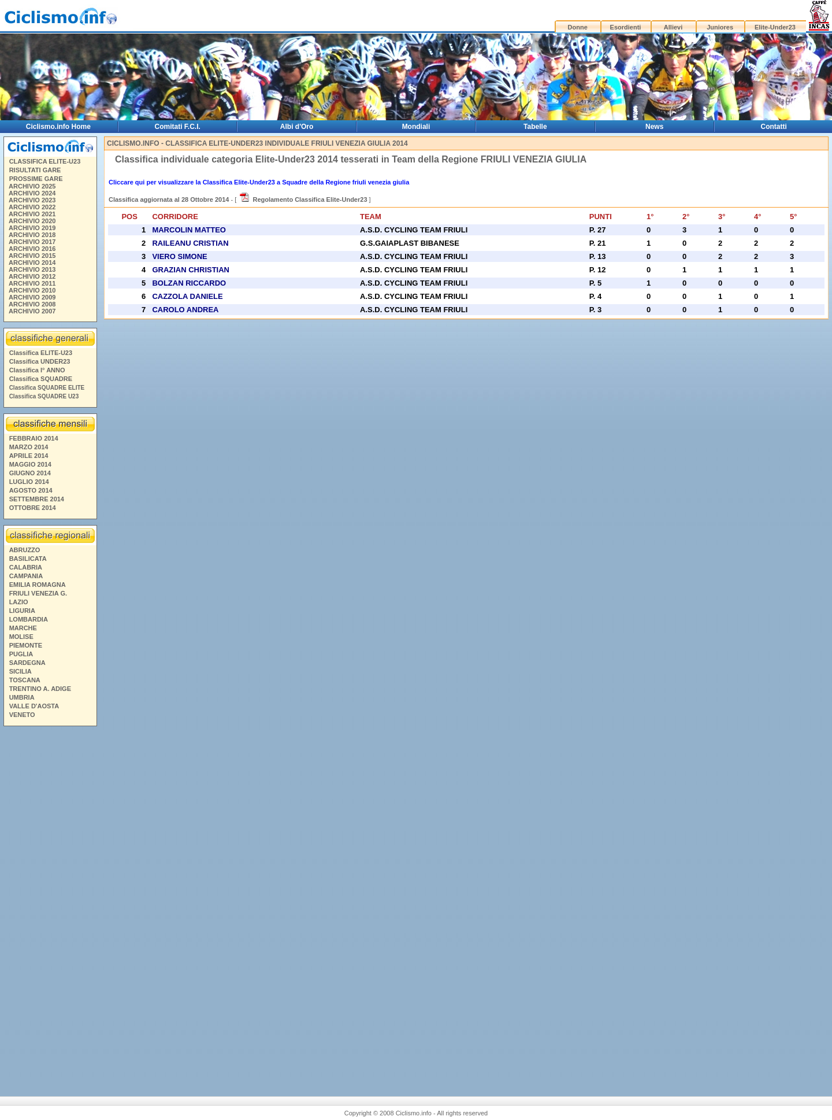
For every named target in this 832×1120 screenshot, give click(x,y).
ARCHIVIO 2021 (32, 213)
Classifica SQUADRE (40, 378)
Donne (578, 27)
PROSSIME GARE (36, 178)
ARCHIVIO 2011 (32, 283)
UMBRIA (22, 697)
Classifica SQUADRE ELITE (47, 388)
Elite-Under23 (775, 27)
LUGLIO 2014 (29, 481)
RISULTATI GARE (35, 170)
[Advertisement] (49, 906)
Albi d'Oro (297, 127)
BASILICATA (28, 558)
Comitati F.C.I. (177, 127)
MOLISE (21, 636)
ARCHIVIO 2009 (32, 297)
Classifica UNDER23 (39, 361)
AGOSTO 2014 (31, 490)
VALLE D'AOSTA (34, 706)
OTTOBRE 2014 (32, 507)
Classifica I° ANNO (37, 370)
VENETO (22, 714)
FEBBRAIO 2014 (33, 438)
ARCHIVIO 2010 (32, 290)
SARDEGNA (27, 662)
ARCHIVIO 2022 (32, 207)
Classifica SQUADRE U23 (44, 396)
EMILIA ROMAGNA (37, 584)
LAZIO (18, 601)
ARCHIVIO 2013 (32, 269)
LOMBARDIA (28, 619)
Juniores (720, 27)
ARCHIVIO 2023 (32, 200)
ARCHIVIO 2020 (32, 220)
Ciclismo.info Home (58, 127)
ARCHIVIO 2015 (32, 255)
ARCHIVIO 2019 (32, 227)
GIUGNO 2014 (30, 473)
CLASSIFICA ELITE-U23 (45, 161)
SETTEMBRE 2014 (36, 499)
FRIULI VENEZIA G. (38, 593)
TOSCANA (24, 680)
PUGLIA (21, 653)
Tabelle (535, 127)
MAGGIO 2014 (30, 464)
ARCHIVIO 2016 (32, 248)
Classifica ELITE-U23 (40, 352)
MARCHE (23, 627)
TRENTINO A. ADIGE (40, 688)
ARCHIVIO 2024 (32, 193)
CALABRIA (25, 567)
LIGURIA (22, 610)
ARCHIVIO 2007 (32, 311)
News (654, 127)
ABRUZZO (24, 549)
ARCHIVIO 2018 (32, 234)
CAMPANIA (26, 575)
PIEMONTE (25, 645)
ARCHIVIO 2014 (32, 262)
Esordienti (625, 27)
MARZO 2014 (29, 446)
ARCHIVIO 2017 (32, 241)
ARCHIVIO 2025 (32, 186)
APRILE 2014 (29, 455)
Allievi (673, 27)
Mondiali (416, 127)
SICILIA (20, 671)
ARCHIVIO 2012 (32, 276)
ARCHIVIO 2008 (32, 304)
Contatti (774, 127)
